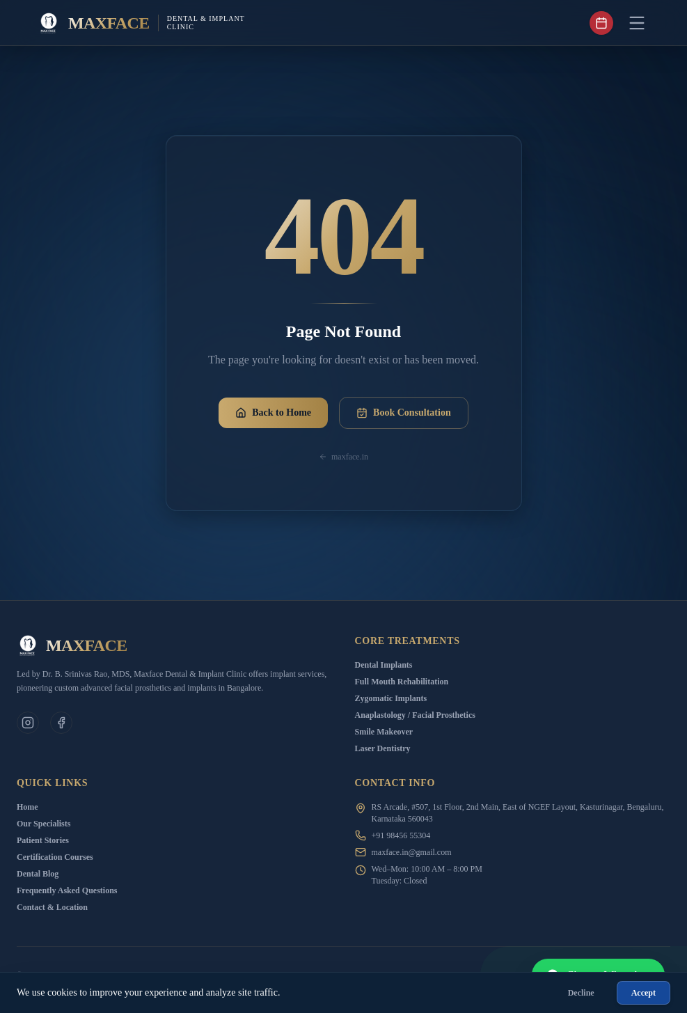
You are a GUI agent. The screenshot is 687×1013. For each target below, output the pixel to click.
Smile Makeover (384, 732)
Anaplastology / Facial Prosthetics (415, 715)
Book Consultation (403, 412)
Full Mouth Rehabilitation (402, 681)
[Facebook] (61, 723)
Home (27, 807)
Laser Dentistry (383, 748)
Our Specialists (43, 824)
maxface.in (343, 457)
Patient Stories (43, 840)
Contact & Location (52, 907)
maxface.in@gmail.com (412, 852)
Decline (581, 993)
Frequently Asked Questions (67, 890)
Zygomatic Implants (391, 698)
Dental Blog (37, 874)
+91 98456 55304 (401, 835)
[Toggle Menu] (636, 23)
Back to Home (273, 412)
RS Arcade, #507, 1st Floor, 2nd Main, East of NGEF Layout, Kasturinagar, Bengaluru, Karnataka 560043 (518, 813)
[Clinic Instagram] (28, 723)
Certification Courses (55, 857)
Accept (643, 993)
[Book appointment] (601, 23)
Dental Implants (384, 665)
